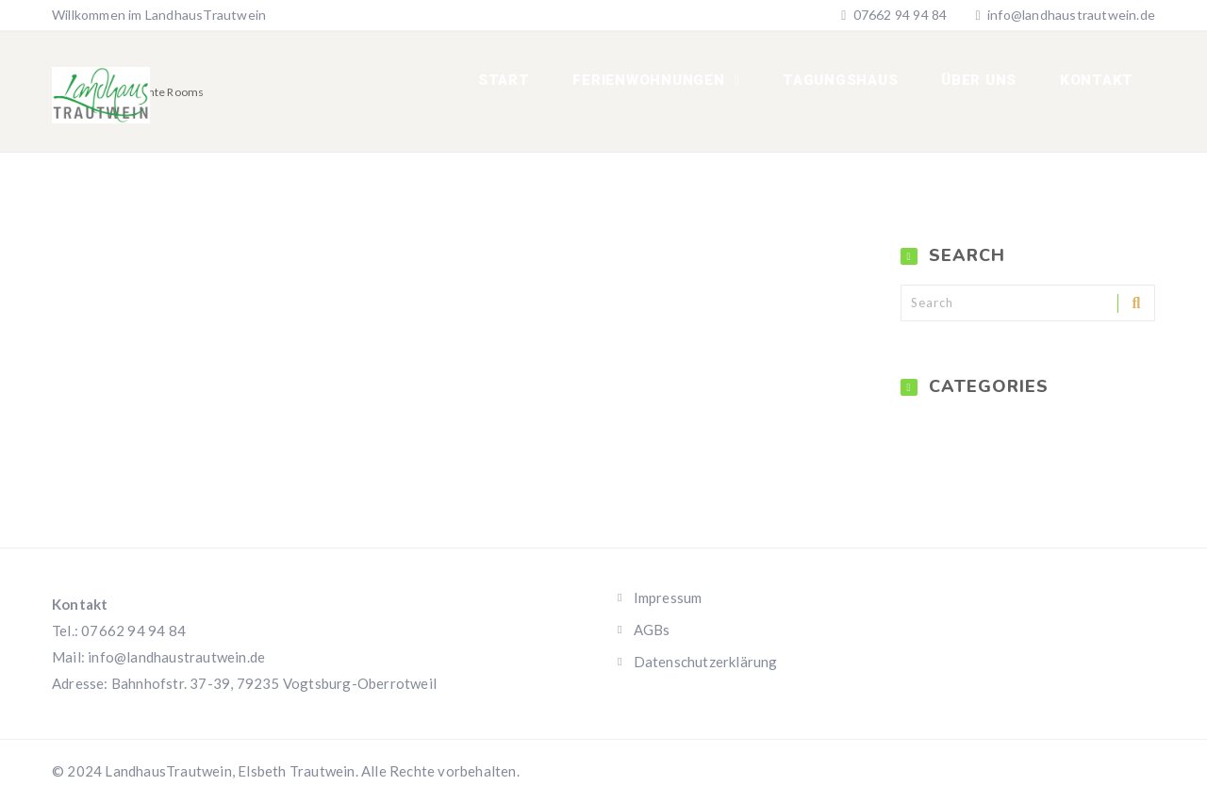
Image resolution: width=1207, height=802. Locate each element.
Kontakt (1099, 84)
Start (528, 84)
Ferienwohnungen (670, 84)
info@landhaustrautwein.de (1071, 15)
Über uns (987, 84)
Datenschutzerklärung (706, 661)
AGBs (652, 629)
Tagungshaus (854, 84)
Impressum (668, 597)
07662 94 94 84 (898, 15)
